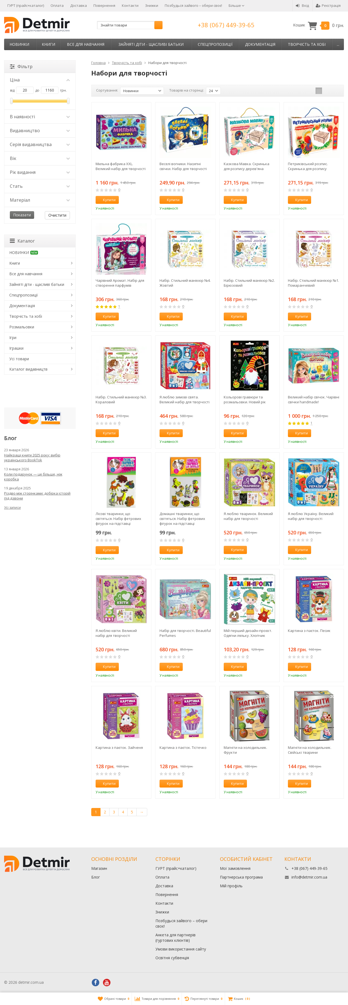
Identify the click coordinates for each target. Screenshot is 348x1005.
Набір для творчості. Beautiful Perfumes (185, 633)
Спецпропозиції (215, 44)
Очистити (57, 215)
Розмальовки (21, 326)
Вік (40, 158)
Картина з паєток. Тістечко (183, 747)
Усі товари (19, 358)
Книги (48, 44)
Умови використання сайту (180, 949)
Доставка (78, 5)
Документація (260, 44)
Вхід (302, 5)
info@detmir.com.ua (309, 877)
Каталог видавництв (28, 369)
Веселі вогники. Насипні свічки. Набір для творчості (183, 166)
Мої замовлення (235, 868)
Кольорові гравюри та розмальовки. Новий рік (245, 399)
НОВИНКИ (19, 44)
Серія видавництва (40, 144)
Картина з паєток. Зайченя (119, 747)
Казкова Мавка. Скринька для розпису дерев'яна (246, 166)
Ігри (12, 337)
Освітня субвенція (172, 957)
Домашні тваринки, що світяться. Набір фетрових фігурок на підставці (182, 518)
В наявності (40, 116)
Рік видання (40, 172)
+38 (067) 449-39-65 (226, 25)
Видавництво (40, 130)
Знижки (151, 5)
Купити (106, 199)
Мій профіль (231, 885)
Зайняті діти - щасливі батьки (151, 44)
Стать (40, 186)
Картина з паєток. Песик (309, 630)
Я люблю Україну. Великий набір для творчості (311, 516)
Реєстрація (328, 5)
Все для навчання (85, 44)
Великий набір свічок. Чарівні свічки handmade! (313, 399)
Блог (95, 877)
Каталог (22, 241)
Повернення (104, 5)
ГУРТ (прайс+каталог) (25, 5)
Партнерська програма (241, 877)
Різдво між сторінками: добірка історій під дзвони (37, 496)
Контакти (130, 5)
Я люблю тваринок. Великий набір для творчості (248, 516)
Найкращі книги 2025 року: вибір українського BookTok (32, 457)
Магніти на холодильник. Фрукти (245, 750)
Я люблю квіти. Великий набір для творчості (116, 633)
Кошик (318, 25)
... (338, 44)
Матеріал (40, 200)
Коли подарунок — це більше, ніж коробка (33, 477)
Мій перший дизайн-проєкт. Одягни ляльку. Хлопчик (248, 633)
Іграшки (16, 348)
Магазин (99, 868)
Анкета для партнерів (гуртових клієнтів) (175, 937)
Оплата (57, 5)
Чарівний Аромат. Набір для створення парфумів (120, 283)
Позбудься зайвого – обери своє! (193, 5)
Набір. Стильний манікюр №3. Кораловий (121, 399)
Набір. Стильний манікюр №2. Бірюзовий (249, 283)
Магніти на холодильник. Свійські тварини (309, 750)
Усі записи (12, 507)
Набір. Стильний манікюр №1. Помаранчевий (313, 283)
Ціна (40, 80)
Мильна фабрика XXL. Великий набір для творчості (121, 166)
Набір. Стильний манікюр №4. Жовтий (185, 283)
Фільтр (21, 66)
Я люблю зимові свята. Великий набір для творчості (185, 399)
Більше (236, 5)
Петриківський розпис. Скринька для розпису (308, 166)
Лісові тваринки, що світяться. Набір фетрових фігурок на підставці (118, 518)
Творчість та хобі (307, 44)
